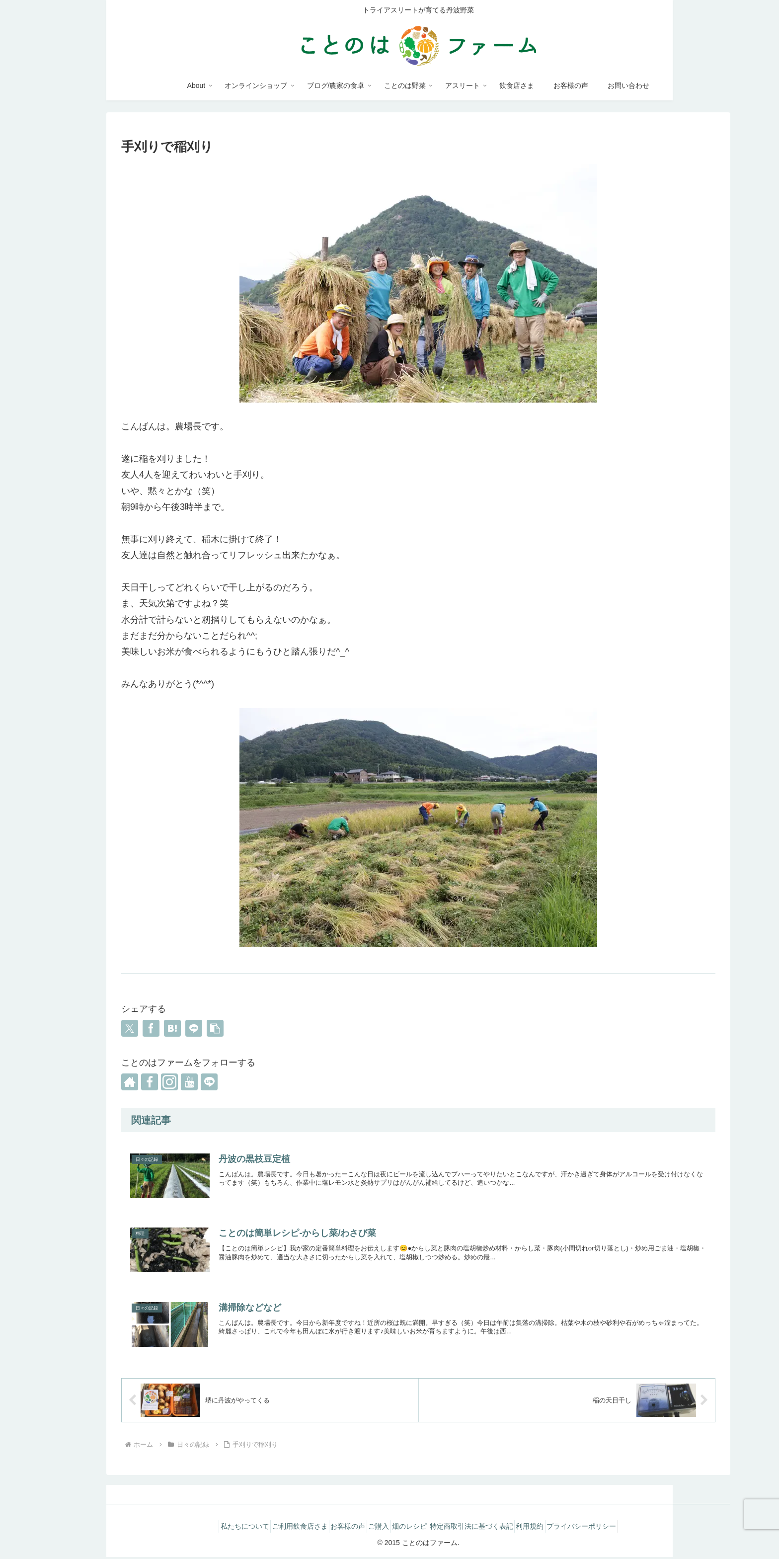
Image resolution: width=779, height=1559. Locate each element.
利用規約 (549, 1528)
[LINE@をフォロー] (209, 1081)
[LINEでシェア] (193, 1028)
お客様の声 (336, 1528)
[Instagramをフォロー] (169, 1081)
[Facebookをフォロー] (149, 1081)
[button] (215, 1028)
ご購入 (375, 1528)
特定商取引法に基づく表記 (483, 1528)
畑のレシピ (413, 1528)
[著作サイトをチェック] (129, 1081)
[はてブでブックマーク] (172, 1028)
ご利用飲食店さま (281, 1528)
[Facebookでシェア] (151, 1028)
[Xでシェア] (129, 1028)
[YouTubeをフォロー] (189, 1081)
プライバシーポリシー (608, 1528)
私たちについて (218, 1528)
